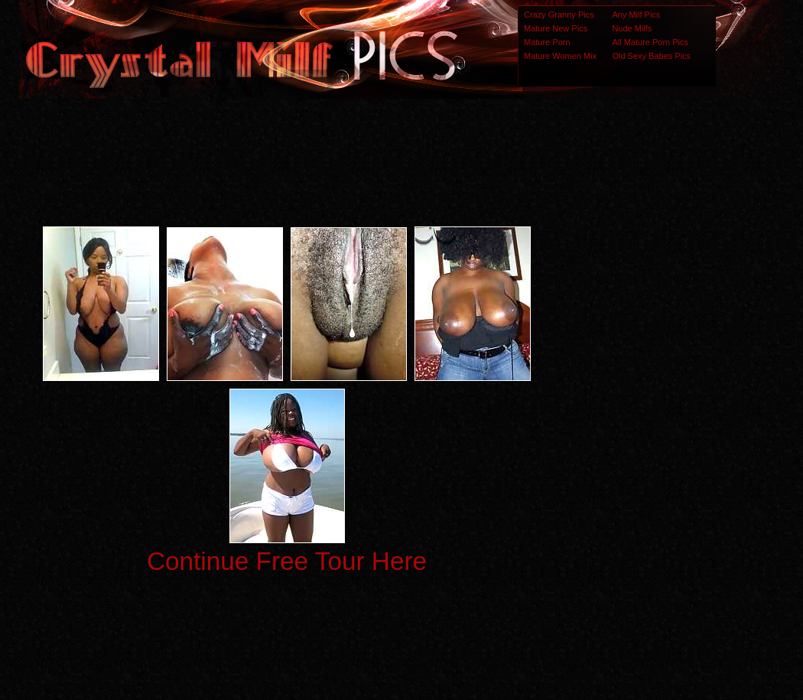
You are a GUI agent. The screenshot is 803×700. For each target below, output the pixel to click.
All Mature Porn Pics (650, 42)
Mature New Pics (555, 28)
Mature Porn (547, 42)
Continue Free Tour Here (287, 561)
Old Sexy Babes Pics (651, 55)
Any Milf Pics (636, 14)
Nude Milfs (632, 28)
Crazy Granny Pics (559, 14)
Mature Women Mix (560, 55)
